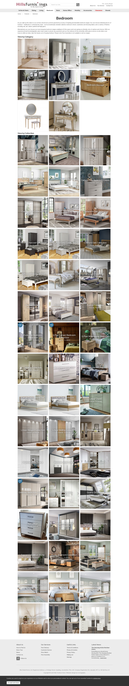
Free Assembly (45, 655)
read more (103, 658)
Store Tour (19, 650)
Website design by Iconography (76, 673)
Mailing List (70, 655)
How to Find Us (20, 648)
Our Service (100, 5)
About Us (93, 5)
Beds (58, 11)
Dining (33, 11)
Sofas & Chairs (23, 11)
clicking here (97, 679)
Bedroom (50, 11)
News (18, 653)
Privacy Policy (71, 653)
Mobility (77, 11)
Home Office (67, 11)
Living (41, 11)
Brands (108, 11)
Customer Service (46, 650)
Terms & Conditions (72, 648)
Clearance (99, 11)
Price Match (44, 653)
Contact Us (109, 5)
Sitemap (69, 657)
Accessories (88, 11)
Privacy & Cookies (72, 650)
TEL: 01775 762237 (107, 4)
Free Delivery (45, 648)
